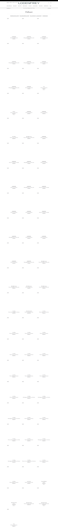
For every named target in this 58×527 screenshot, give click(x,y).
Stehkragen (46, 518)
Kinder (13, 2)
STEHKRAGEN (45, 15)
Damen (8, 2)
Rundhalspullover (12, 518)
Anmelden (22, 524)
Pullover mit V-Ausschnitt (35, 518)
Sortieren (8, 8)
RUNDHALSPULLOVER (14, 15)
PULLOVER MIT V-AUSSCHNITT (36, 15)
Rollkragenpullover (23, 518)
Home (24, 8)
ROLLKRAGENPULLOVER (24, 15)
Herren (10, 2)
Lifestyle (16, 2)
